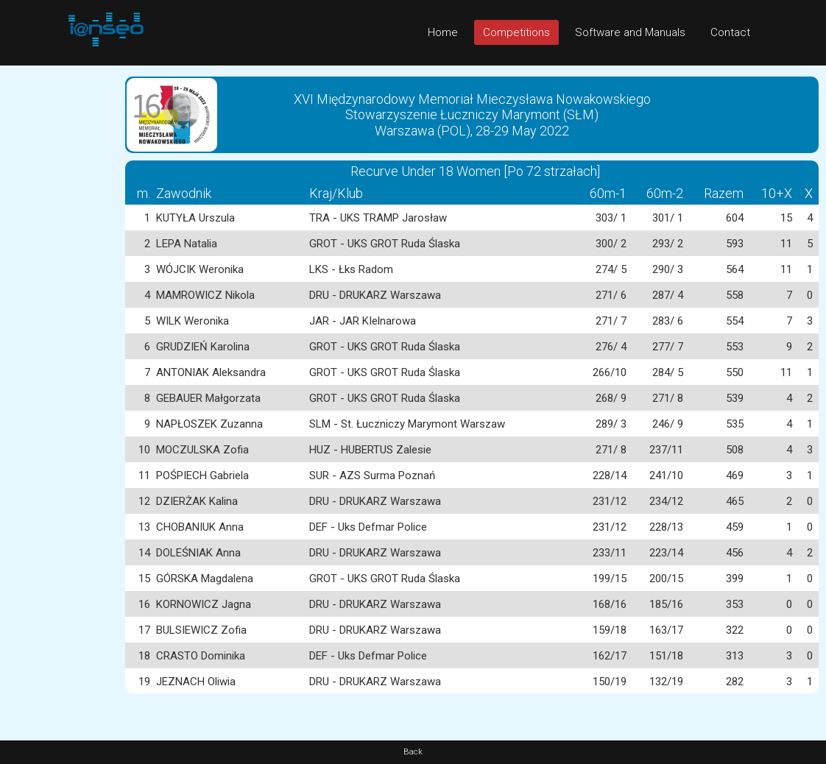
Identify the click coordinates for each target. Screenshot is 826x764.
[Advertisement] (59, 286)
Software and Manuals (630, 32)
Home (443, 32)
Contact (730, 32)
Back (413, 752)
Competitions (516, 32)
